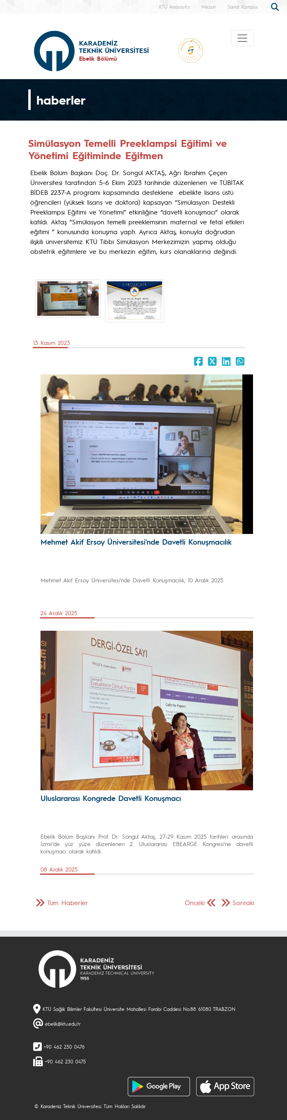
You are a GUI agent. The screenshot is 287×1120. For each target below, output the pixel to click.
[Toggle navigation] (242, 38)
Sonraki (243, 902)
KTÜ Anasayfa (174, 6)
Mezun (208, 6)
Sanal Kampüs (243, 6)
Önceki (195, 902)
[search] (276, 6)
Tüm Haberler (67, 902)
